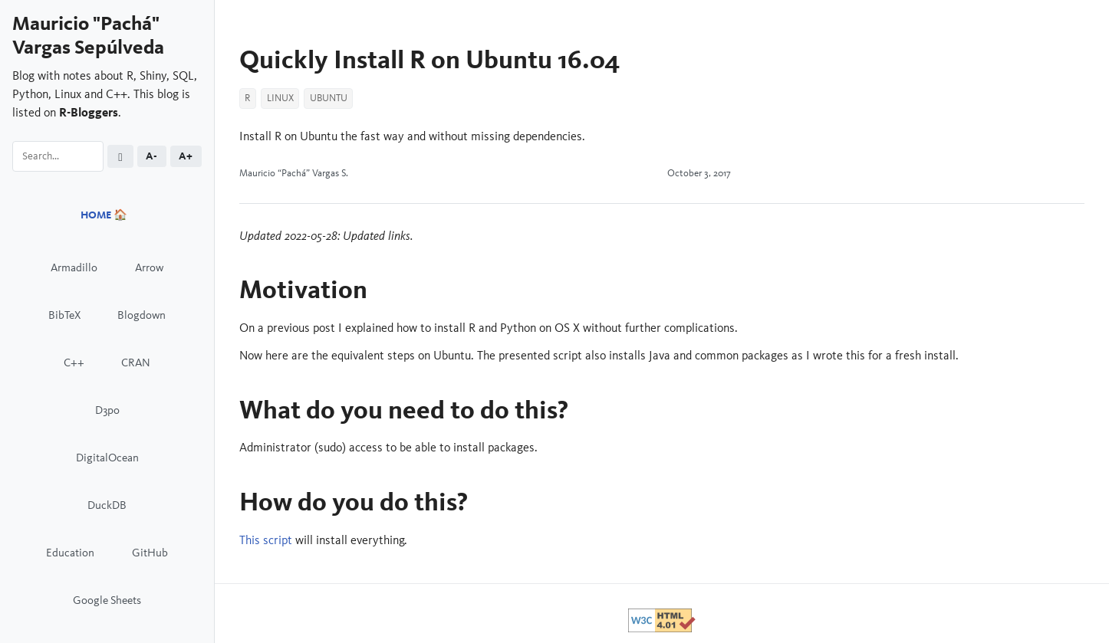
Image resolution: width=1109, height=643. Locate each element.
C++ (74, 362)
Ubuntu (328, 98)
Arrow (149, 267)
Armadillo (74, 267)
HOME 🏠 (104, 214)
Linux (280, 98)
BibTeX (64, 314)
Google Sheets (107, 599)
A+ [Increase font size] (186, 155)
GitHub (150, 552)
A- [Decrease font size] (151, 155)
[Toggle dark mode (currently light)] (120, 157)
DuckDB (107, 504)
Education (70, 552)
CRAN (135, 362)
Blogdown (141, 314)
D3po (107, 409)
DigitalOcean (107, 457)
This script (265, 540)
